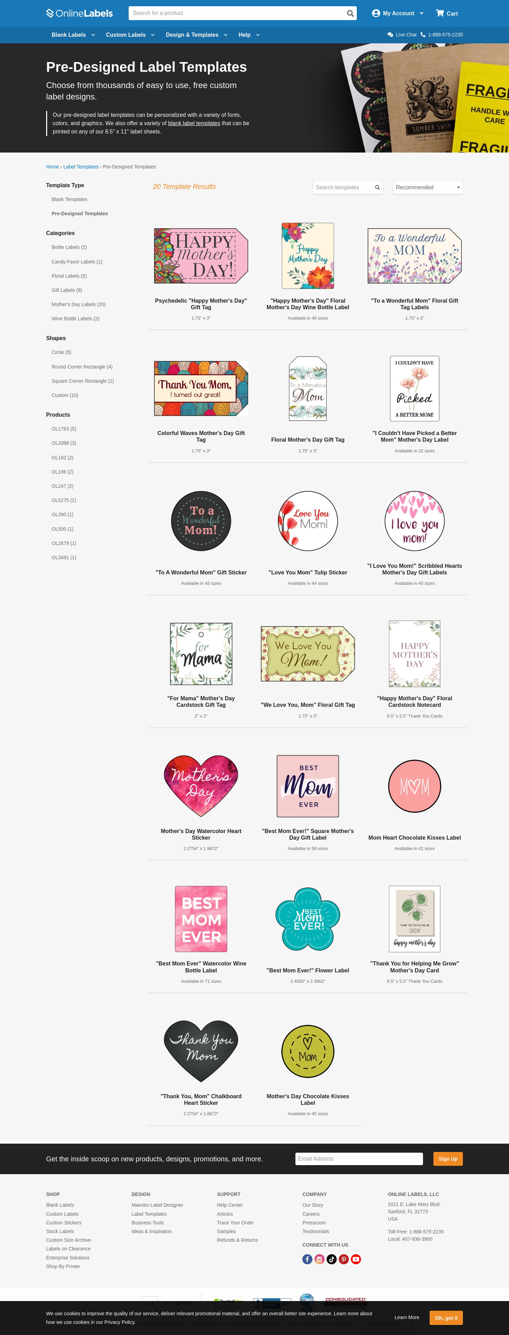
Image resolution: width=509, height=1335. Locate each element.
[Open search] (350, 13)
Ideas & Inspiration (151, 1231)
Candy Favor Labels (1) (77, 262)
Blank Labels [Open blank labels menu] (73, 35)
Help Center (230, 1205)
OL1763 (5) (64, 429)
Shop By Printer (63, 1266)
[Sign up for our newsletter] (359, 1159)
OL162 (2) (63, 457)
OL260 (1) (63, 514)
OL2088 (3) (64, 443)
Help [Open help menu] (249, 35)
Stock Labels (60, 1231)
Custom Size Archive (68, 1240)
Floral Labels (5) (69, 276)
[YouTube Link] (356, 1259)
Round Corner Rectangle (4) (82, 367)
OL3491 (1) (64, 557)
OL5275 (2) (64, 500)
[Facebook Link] (308, 1259)
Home (52, 167)
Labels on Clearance (68, 1248)
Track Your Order (235, 1222)
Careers (311, 1214)
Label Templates (81, 167)
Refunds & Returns (237, 1240)
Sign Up (448, 1159)
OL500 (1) (63, 529)
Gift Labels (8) (67, 290)
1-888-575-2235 (442, 34)
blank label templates (194, 123)
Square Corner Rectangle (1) (83, 381)
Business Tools (147, 1222)
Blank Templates (69, 199)
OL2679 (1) (64, 543)
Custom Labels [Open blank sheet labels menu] (130, 35)
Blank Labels (60, 1205)
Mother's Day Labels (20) (79, 304)
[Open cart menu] (447, 13)
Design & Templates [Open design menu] (196, 35)
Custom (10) (65, 395)
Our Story (312, 1205)
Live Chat (402, 34)
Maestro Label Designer (157, 1205)
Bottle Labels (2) (69, 247)
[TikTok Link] (332, 1259)
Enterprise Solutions (67, 1257)
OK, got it (446, 1318)
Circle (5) (61, 352)
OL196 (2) (63, 472)
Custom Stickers (63, 1222)
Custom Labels (62, 1214)
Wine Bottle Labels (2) (76, 318)
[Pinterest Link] (344, 1259)
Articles (225, 1214)
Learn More (407, 1317)
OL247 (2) (63, 486)
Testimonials (315, 1231)
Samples (226, 1231)
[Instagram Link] (320, 1259)
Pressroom (314, 1222)
